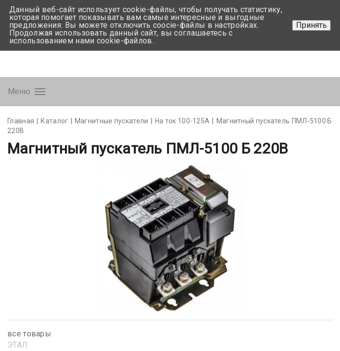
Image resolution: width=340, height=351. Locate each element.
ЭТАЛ (17, 345)
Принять (311, 25)
